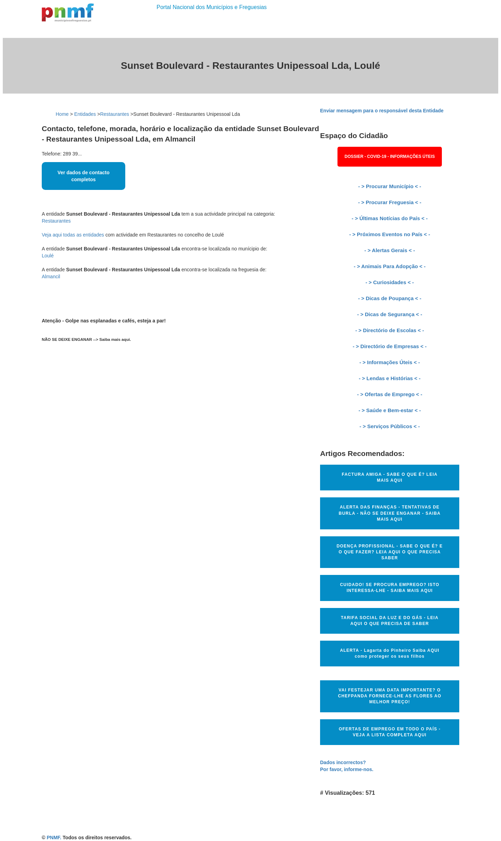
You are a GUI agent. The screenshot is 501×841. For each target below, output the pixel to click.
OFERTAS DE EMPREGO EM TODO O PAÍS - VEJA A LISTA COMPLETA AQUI (390, 732)
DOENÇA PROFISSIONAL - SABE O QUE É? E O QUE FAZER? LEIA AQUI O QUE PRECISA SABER (389, 552)
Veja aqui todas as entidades (73, 235)
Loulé (48, 255)
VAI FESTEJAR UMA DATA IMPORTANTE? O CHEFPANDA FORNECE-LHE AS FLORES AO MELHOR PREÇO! (389, 696)
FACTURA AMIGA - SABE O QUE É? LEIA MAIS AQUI (389, 477)
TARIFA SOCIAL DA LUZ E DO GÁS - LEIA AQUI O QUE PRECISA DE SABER (390, 620)
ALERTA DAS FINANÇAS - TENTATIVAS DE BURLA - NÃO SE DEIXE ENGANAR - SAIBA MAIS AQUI (390, 513)
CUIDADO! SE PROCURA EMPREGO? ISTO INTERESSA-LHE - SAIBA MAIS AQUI (389, 587)
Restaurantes (114, 114)
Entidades (85, 114)
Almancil (51, 276)
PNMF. (54, 837)
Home (62, 114)
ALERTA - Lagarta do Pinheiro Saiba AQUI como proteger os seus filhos (389, 653)
